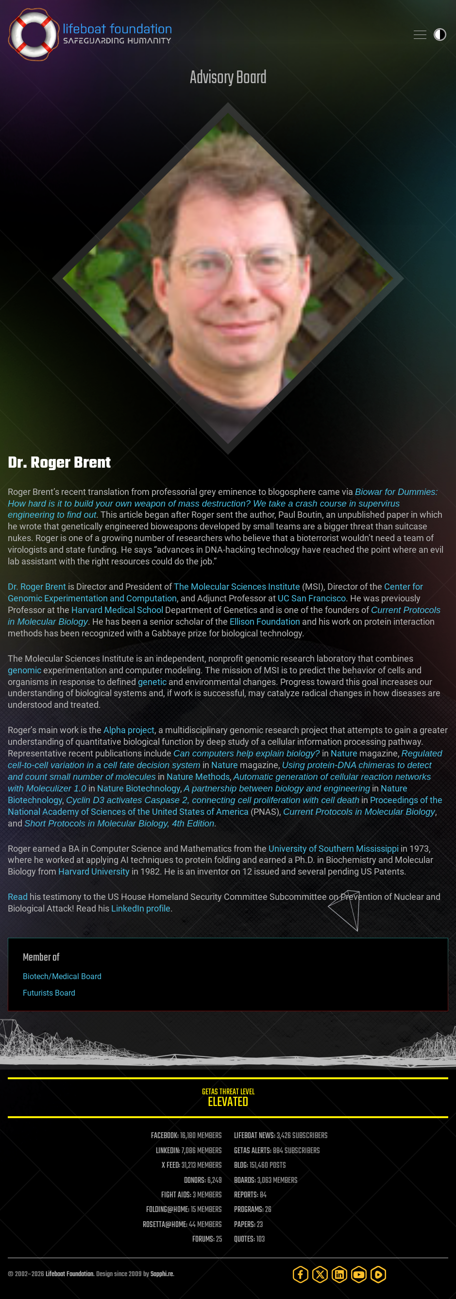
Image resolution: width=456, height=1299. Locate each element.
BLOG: (241, 1165)
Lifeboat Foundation (69, 1274)
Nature (344, 753)
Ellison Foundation (265, 621)
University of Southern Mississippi (334, 848)
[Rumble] (378, 1274)
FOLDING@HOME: (167, 1210)
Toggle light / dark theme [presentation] (440, 34)
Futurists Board (49, 993)
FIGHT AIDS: (176, 1195)
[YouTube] (359, 1274)
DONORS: (195, 1181)
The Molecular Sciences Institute (237, 586)
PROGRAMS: (249, 1210)
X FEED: (171, 1165)
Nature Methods (198, 777)
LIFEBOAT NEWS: (254, 1136)
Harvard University (94, 871)
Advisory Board (228, 78)
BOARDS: (245, 1181)
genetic (152, 682)
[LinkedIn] (339, 1274)
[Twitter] (320, 1274)
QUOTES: (244, 1239)
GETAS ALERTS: (252, 1151)
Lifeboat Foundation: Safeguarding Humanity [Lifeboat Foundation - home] (204, 34)
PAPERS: (244, 1225)
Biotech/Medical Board (62, 976)
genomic (24, 670)
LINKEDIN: (168, 1151)
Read (18, 897)
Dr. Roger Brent (37, 586)
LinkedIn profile (140, 908)
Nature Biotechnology (138, 788)
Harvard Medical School (117, 610)
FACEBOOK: (165, 1136)
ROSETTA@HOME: (165, 1225)
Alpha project (128, 730)
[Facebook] (300, 1274)
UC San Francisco (312, 598)
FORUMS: (203, 1239)
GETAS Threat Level (228, 1099)
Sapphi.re (162, 1274)
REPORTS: (246, 1195)
